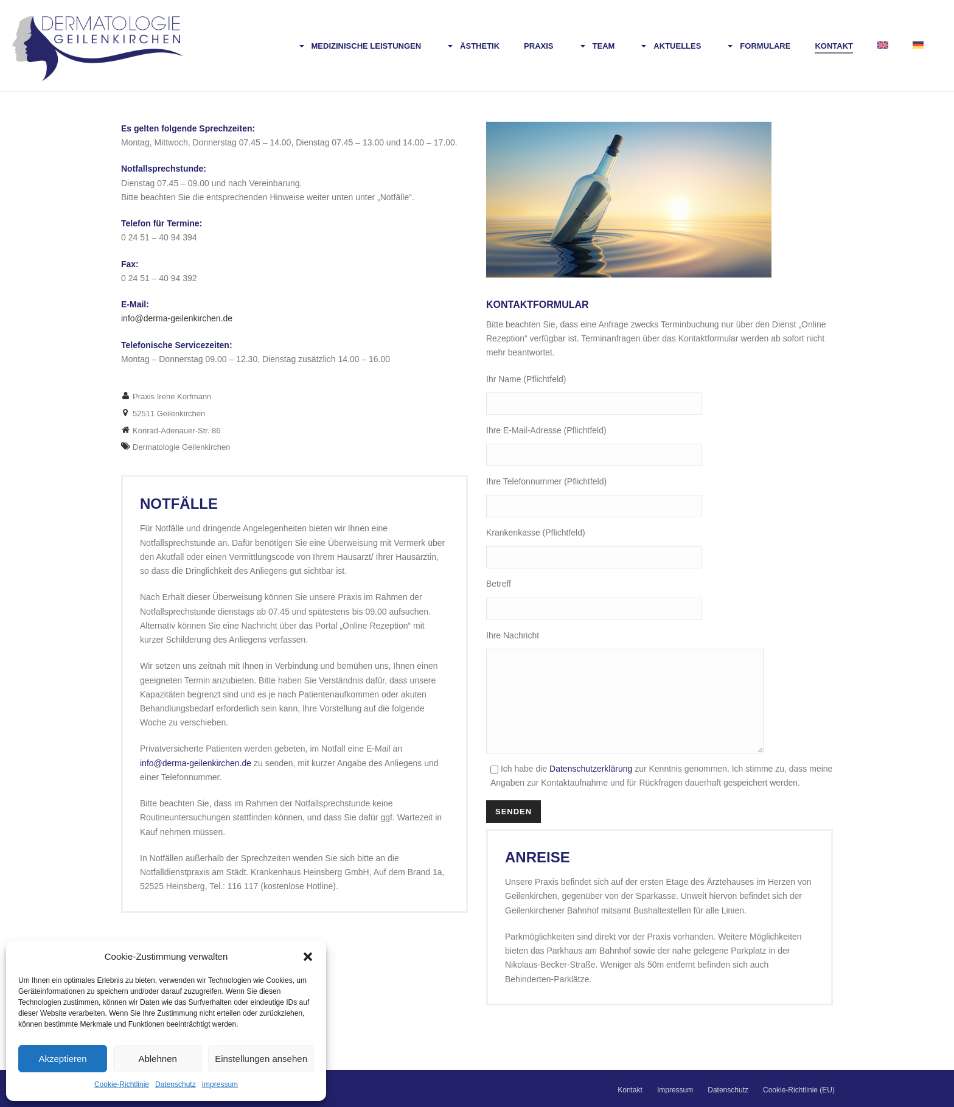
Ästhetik (472, 46)
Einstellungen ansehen (261, 1058)
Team (596, 46)
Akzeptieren (62, 1058)
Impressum (220, 1084)
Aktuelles (670, 46)
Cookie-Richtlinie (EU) (799, 1090)
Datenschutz (175, 1084)
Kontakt (834, 46)
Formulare (757, 46)
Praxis (538, 46)
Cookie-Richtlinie (121, 1084)
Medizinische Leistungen (359, 46)
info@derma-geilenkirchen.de (195, 763)
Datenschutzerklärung (592, 787)
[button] (308, 957)
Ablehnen (157, 1058)
